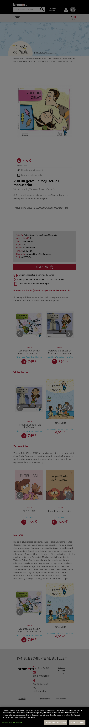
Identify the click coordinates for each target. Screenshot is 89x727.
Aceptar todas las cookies (56, 723)
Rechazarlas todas (77, 723)
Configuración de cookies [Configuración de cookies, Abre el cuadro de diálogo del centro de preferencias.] (12, 723)
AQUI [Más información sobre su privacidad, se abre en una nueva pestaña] (33, 718)
